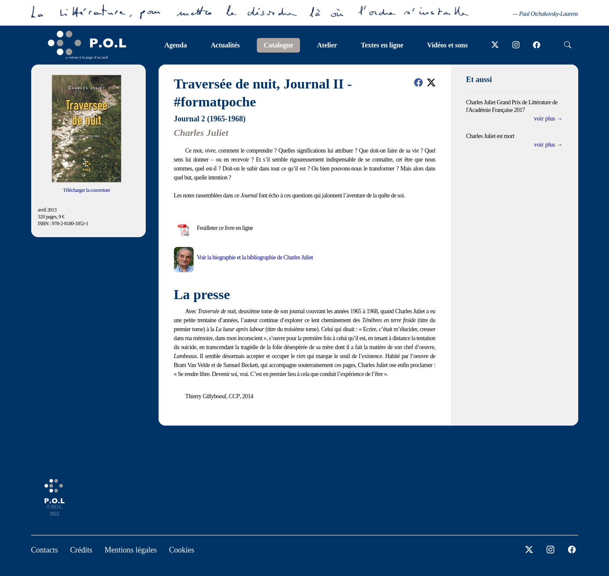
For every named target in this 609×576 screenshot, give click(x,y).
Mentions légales (131, 550)
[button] (418, 82)
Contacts (44, 550)
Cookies (181, 550)
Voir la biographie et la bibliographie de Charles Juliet (255, 257)
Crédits (81, 550)
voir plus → (548, 118)
